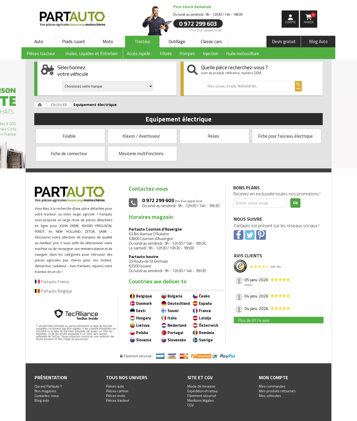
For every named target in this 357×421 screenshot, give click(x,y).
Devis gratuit (284, 41)
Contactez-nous (47, 395)
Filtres (166, 53)
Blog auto (42, 400)
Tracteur (142, 41)
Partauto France (52, 281)
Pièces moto (115, 395)
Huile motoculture (242, 53)
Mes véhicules (270, 395)
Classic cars (211, 41)
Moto (108, 41)
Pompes (187, 53)
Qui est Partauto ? (48, 386)
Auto (38, 41)
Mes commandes (272, 386)
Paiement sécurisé (201, 395)
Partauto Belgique (53, 291)
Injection (210, 53)
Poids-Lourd (73, 41)
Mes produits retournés (277, 391)
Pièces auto (115, 386)
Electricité (59, 104)
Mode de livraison (201, 386)
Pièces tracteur (117, 400)
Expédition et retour (202, 391)
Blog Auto (318, 41)
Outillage (177, 41)
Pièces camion (117, 391)
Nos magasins (45, 391)
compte (290, 22)
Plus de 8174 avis (253, 320)
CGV (190, 405)
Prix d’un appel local (205, 30)
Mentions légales (200, 400)
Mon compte (273, 377)
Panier (310, 18)
